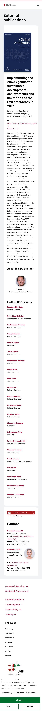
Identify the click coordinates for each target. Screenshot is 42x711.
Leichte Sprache (14, 599)
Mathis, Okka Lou (13, 396)
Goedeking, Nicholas (15, 316)
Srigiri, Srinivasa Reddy (16, 441)
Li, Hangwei (11, 387)
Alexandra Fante (13, 549)
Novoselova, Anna (14, 405)
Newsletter (9, 642)
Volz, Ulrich (11, 468)
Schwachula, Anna (14, 432)
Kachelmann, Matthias (16, 360)
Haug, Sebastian (13, 334)
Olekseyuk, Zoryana (15, 423)
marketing (31, 693)
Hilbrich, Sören (13, 343)
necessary (7, 693)
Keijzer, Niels (12, 369)
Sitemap (10, 614)
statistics (19, 693)
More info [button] (20, 688)
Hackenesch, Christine (16, 325)
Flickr (8, 655)
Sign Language (13, 604)
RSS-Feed (9, 646)
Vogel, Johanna (13, 459)
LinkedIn (9, 638)
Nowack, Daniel (13, 414)
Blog (8, 651)
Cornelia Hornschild (15, 531)
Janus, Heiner (12, 351)
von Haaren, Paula (14, 476)
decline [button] (30, 706)
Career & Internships (16, 586)
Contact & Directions (16, 591)
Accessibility (13, 609)
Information (12, 129)
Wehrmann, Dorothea (15, 485)
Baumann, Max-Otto (15, 307)
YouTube (9, 633)
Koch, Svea (11, 378)
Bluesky (9, 629)
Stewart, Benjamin (14, 450)
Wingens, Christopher (15, 494)
